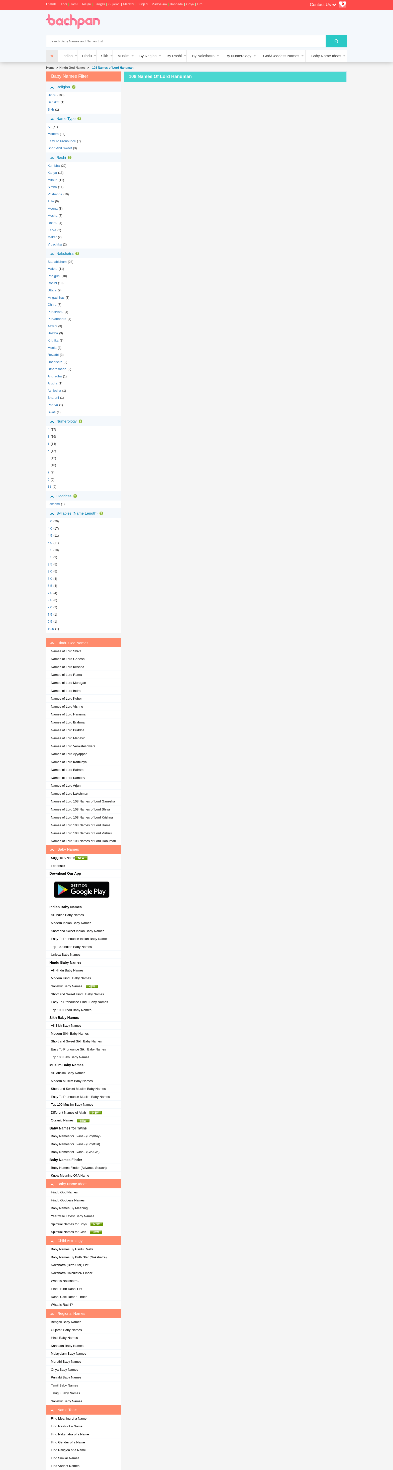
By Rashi (174, 56)
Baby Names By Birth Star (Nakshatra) (79, 1257)
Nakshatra (65, 253)
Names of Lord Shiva (66, 651)
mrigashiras (56, 297)
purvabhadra (57, 319)
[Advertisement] (197, 22)
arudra (52, 383)
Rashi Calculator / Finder (69, 1297)
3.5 (50, 564)
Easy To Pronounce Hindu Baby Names (79, 1002)
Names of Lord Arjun (66, 785)
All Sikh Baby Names (66, 1025)
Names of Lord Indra (66, 691)
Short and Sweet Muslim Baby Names (78, 1089)
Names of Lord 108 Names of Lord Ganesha (83, 801)
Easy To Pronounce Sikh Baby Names (78, 1049)
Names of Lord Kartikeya (69, 762)
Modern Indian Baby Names (71, 923)
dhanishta (55, 362)
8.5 (50, 550)
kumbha (54, 166)
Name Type (66, 118)
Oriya (190, 4)
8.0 (50, 571)
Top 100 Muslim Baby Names (72, 1104)
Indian (67, 56)
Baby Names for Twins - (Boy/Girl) (75, 1144)
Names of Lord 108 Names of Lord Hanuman (83, 841)
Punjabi (143, 4)
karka (52, 230)
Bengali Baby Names (66, 1322)
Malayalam (159, 4)
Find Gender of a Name (68, 1442)
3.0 (50, 579)
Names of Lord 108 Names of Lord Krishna (82, 817)
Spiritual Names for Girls (76, 1232)
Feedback (58, 866)
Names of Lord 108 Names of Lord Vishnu (81, 833)
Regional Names (67, 1313)
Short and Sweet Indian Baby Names (77, 931)
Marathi (128, 4)
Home (50, 67)
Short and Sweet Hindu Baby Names (77, 994)
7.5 (50, 614)
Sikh (104, 56)
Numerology (67, 421)
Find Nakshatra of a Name (70, 1434)
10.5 (51, 629)
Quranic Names (70, 1120)
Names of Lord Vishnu (67, 706)
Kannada (176, 4)
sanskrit (53, 102)
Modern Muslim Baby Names (72, 1081)
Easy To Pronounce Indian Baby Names (80, 939)
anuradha (55, 376)
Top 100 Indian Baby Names (71, 947)
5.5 (50, 557)
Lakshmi (54, 504)
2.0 (50, 600)
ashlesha (54, 390)
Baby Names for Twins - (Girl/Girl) (75, 1152)
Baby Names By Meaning (69, 1208)
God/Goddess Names (281, 56)
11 (49, 486)
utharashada (57, 369)
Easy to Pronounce (62, 141)
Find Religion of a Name (68, 1450)
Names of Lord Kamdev (68, 778)
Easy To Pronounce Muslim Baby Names (80, 1097)
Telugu (86, 4)
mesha (52, 215)
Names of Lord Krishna (67, 667)
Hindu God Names (72, 67)
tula (51, 201)
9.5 (50, 621)
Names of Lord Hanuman (69, 714)
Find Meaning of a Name (68, 1418)
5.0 (50, 521)
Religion (63, 87)
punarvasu (55, 312)
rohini (52, 283)
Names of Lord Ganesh (67, 659)
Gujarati (114, 4)
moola (52, 348)
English (51, 4)
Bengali (99, 4)
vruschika (55, 244)
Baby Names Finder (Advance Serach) (79, 1168)
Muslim (124, 56)
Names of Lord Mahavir (68, 738)
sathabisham (57, 262)
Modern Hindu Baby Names (71, 978)
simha (52, 187)
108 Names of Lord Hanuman (112, 67)
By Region (148, 56)
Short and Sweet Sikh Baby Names (76, 1041)
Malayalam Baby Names (68, 1353)
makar (52, 237)
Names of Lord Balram (67, 770)
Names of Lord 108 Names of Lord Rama (81, 825)
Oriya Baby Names (64, 1369)
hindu (52, 95)
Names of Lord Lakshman (69, 793)
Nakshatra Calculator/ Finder (71, 1273)
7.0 (50, 593)
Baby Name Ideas (326, 56)
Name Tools (63, 1410)
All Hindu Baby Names (67, 970)
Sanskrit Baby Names (74, 986)
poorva (53, 405)
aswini (52, 326)
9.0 (50, 607)
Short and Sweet (60, 148)
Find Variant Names (65, 1466)
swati (52, 412)
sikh (51, 109)
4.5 (50, 535)
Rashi (61, 157)
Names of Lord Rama (66, 675)
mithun (52, 180)
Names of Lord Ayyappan (69, 754)
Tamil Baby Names (64, 1385)
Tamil (74, 4)
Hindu (87, 56)
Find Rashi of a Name (66, 1426)
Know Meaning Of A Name (70, 1175)
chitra (52, 304)
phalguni (54, 276)
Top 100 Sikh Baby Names (70, 1057)
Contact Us (323, 4)
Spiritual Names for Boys (77, 1224)
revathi (53, 355)
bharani (53, 397)
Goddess (64, 496)
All (49, 127)
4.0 (50, 528)
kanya (52, 173)
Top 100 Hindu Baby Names (71, 1010)
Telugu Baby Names (65, 1393)
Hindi (63, 4)
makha (52, 269)
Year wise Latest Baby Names (72, 1216)
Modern (53, 134)
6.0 (50, 543)
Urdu (200, 4)
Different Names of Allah (76, 1113)
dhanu (52, 223)
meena (53, 208)
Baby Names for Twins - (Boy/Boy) (76, 1136)
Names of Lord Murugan (68, 683)
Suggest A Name (69, 858)
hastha (53, 333)
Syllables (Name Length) (77, 513)
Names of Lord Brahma (67, 722)
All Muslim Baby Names (68, 1073)
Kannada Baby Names (67, 1346)
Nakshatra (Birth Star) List (69, 1265)
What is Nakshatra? (65, 1281)
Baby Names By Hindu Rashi (72, 1249)
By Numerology (238, 56)
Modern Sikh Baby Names (70, 1033)
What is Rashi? (62, 1304)
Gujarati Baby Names (66, 1330)
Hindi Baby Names (64, 1338)
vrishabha (55, 194)
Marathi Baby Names (66, 1361)
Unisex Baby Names (65, 954)
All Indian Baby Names (67, 915)
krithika (53, 340)
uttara (52, 290)
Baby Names (64, 849)
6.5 (50, 586)
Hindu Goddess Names (67, 1200)
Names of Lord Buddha (67, 730)
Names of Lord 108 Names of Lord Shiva (80, 809)
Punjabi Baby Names (66, 1377)
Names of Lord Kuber (66, 698)
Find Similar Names (65, 1458)
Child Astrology (66, 1241)
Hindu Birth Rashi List (66, 1289)
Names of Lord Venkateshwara (73, 746)
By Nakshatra (203, 56)
